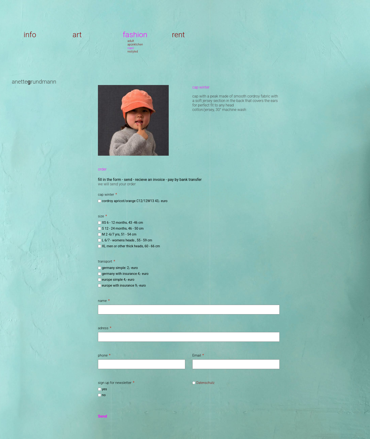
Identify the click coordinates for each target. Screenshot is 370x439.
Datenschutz (205, 383)
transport (106, 261)
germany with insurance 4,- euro (125, 274)
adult (130, 41)
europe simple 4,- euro (118, 279)
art (77, 34)
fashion (135, 34)
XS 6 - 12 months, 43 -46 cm (122, 222)
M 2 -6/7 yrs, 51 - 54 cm (119, 234)
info (30, 34)
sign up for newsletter (116, 383)
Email (198, 355)
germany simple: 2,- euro (120, 268)
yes (104, 389)
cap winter (107, 194)
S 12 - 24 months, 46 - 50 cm (123, 228)
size (102, 216)
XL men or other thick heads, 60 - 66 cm (131, 246)
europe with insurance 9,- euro (124, 285)
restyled (132, 51)
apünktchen (135, 44)
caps (130, 48)
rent (178, 34)
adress (104, 328)
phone (104, 355)
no (104, 395)
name (104, 301)
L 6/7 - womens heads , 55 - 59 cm (127, 240)
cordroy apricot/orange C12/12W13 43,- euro (135, 201)
